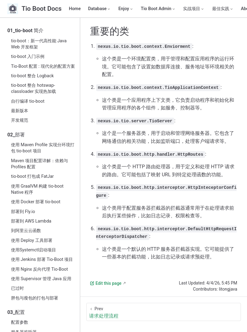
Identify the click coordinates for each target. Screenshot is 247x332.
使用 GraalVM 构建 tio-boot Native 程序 (37, 189)
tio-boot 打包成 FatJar (32, 176)
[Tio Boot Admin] (158, 9)
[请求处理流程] (163, 312)
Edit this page (105, 283)
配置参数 (19, 322)
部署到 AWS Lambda (31, 221)
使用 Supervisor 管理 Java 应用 (41, 278)
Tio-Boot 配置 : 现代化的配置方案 (43, 66)
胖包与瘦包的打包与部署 (34, 298)
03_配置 (16, 312)
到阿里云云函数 (26, 230)
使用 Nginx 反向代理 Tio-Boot (39, 269)
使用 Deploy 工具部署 (31, 240)
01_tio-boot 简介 (25, 30)
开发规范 (19, 120)
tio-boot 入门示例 (27, 56)
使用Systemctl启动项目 (33, 250)
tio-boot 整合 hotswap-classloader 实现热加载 (33, 88)
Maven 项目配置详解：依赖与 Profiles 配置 (39, 164)
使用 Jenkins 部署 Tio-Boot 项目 (42, 259)
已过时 (17, 288)
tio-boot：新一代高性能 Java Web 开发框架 (39, 44)
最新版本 (19, 110)
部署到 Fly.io (23, 211)
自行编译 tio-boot (27, 101)
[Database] (99, 9)
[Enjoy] (125, 9)
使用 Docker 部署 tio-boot (35, 201)
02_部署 (16, 135)
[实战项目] (193, 9)
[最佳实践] (223, 9)
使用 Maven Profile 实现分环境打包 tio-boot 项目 (42, 148)
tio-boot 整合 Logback (32, 75)
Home (75, 8)
